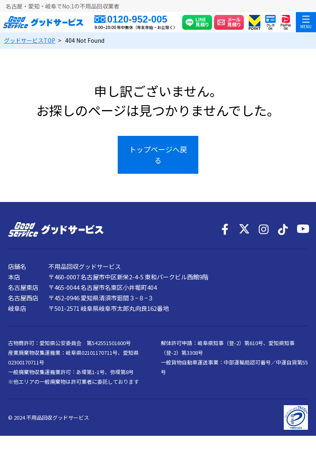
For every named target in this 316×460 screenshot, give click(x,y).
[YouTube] (302, 229)
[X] (244, 229)
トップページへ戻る (158, 154)
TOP (29, 40)
